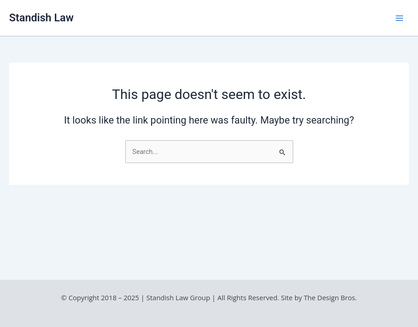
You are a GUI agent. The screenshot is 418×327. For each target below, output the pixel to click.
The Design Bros (329, 297)
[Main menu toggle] (399, 18)
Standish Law (41, 17)
